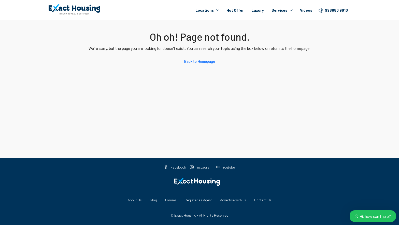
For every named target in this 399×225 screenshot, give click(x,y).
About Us (135, 200)
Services (279, 10)
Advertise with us (233, 200)
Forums (171, 200)
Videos (306, 10)
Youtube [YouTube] (225, 167)
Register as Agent (198, 200)
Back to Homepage (199, 61)
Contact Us (263, 200)
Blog (153, 200)
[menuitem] (333, 10)
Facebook (175, 167)
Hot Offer (235, 10)
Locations (204, 10)
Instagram (201, 167)
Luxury (257, 10)
